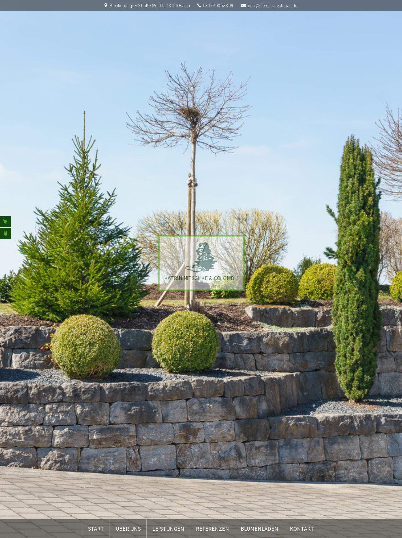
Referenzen (212, 528)
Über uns (128, 528)
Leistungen (168, 528)
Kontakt (302, 528)
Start (96, 528)
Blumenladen (259, 528)
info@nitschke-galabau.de (273, 5)
